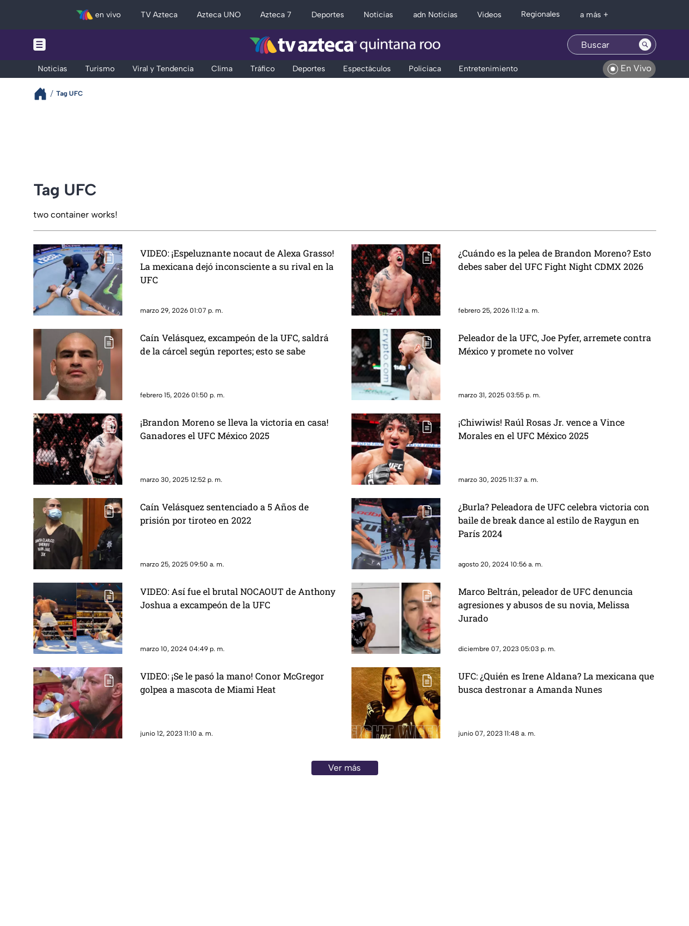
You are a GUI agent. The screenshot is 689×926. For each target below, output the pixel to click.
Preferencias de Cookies (450, 875)
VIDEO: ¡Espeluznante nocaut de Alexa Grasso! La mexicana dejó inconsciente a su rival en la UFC (237, 266)
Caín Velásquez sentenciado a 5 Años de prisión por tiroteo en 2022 (224, 513)
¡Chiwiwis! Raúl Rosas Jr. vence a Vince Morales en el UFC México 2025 (541, 428)
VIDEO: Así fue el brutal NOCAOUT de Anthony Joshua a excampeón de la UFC (237, 597)
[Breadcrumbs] (44, 94)
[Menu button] (77, 45)
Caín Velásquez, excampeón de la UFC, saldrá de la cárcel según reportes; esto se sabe (234, 344)
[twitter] (45, 843)
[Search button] (645, 44)
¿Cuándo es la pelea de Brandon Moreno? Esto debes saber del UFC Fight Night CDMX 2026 (554, 259)
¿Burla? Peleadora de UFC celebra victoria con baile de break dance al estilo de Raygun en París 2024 (554, 520)
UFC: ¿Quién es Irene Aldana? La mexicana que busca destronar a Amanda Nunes (556, 682)
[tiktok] (81, 843)
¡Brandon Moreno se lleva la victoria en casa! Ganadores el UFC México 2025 (234, 428)
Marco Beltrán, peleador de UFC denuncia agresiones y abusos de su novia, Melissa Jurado (545, 604)
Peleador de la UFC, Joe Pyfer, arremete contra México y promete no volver (554, 344)
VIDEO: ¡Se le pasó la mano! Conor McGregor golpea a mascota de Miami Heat (232, 682)
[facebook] (100, 843)
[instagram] (63, 843)
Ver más (344, 767)
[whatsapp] (116, 842)
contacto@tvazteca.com (575, 830)
